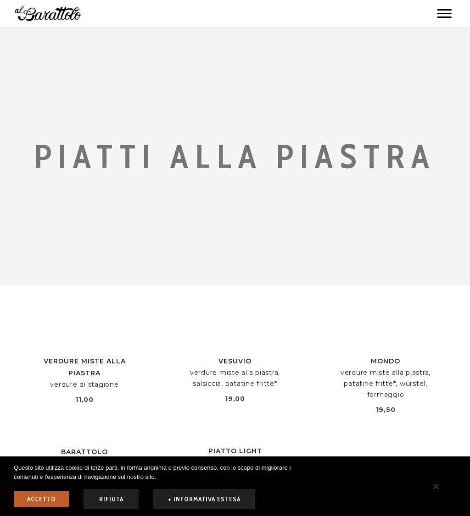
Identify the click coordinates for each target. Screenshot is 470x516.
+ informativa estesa (204, 499)
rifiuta (111, 499)
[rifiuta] (435, 486)
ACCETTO (41, 499)
